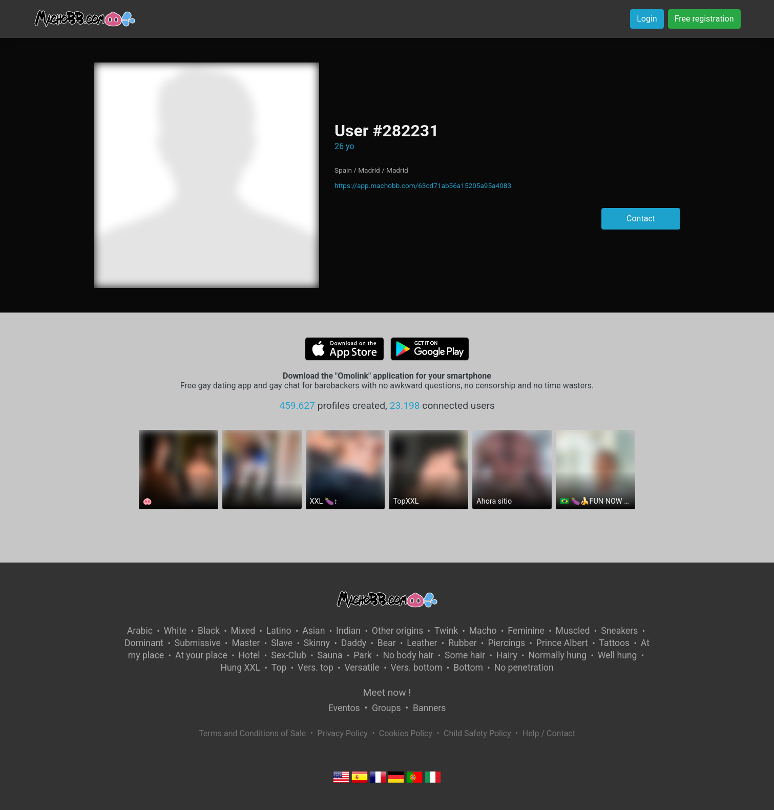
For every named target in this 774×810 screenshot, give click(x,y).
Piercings (506, 643)
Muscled (573, 631)
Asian (313, 631)
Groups (386, 708)
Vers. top (315, 667)
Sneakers (619, 631)
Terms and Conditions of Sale (252, 733)
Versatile (361, 667)
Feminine (526, 631)
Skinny (317, 643)
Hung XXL (240, 667)
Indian (348, 631)
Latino (278, 631)
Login (647, 19)
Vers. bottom (417, 667)
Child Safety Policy (477, 733)
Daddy (353, 643)
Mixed (243, 631)
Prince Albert (562, 643)
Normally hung (557, 655)
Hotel (249, 655)
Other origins (397, 631)
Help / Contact (548, 733)
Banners (429, 708)
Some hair (465, 655)
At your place (201, 655)
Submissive (198, 643)
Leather (422, 643)
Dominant (143, 643)
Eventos (344, 708)
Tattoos (614, 643)
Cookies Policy (405, 733)
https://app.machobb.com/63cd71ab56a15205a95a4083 (422, 185)
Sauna (330, 655)
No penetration (524, 667)
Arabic (140, 631)
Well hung (617, 655)
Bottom (468, 667)
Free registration (704, 19)
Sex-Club (288, 655)
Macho (483, 631)
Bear (387, 643)
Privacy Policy (342, 733)
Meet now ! (387, 692)
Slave (281, 643)
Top (279, 667)
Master (246, 643)
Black (209, 631)
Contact (640, 218)
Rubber (462, 643)
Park (362, 655)
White (175, 631)
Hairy (506, 655)
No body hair (408, 655)
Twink (446, 631)
